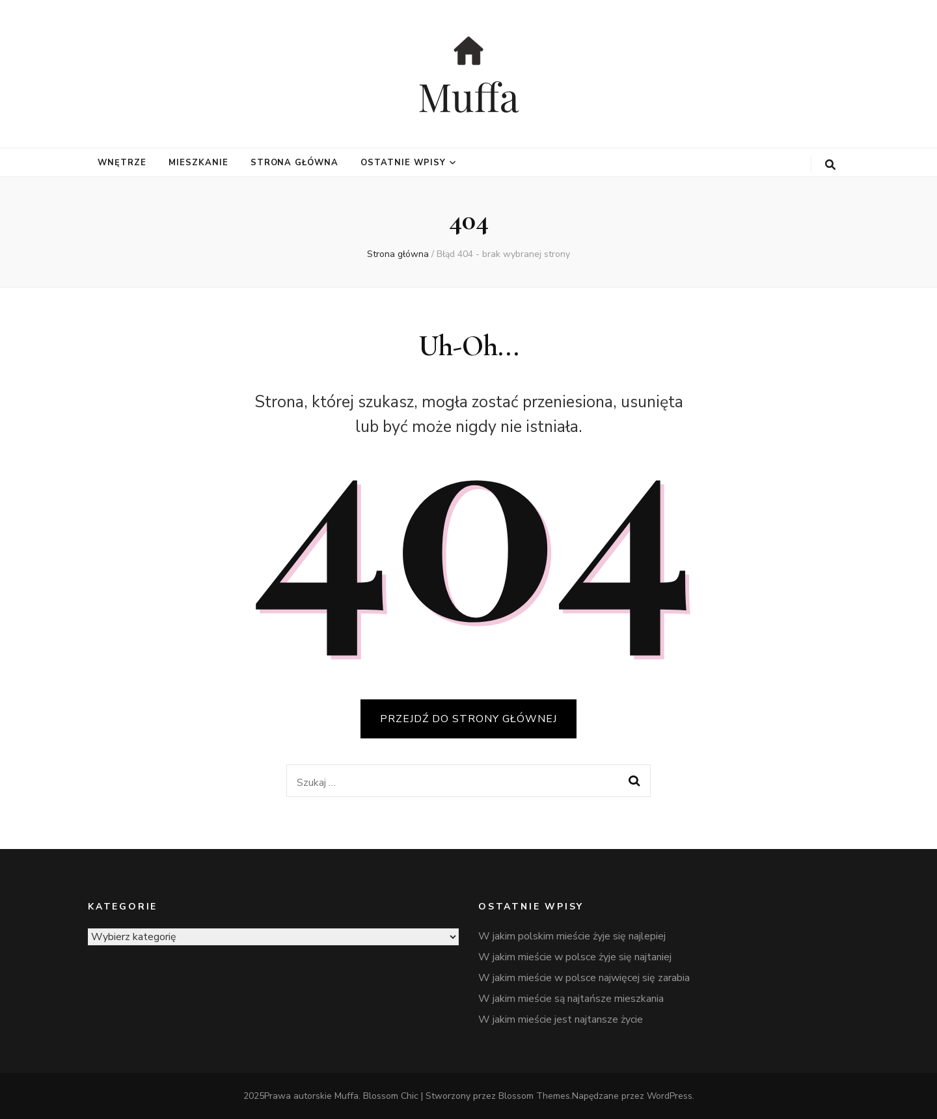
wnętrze (122, 163)
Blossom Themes (534, 1096)
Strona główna (295, 163)
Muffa (468, 96)
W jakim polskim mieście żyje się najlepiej (572, 936)
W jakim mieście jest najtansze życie (560, 1019)
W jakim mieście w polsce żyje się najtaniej (575, 957)
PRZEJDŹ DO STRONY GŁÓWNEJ (468, 719)
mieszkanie (198, 163)
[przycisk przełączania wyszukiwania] (830, 164)
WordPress (669, 1096)
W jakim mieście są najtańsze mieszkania (571, 998)
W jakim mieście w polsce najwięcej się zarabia (584, 978)
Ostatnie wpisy (403, 163)
